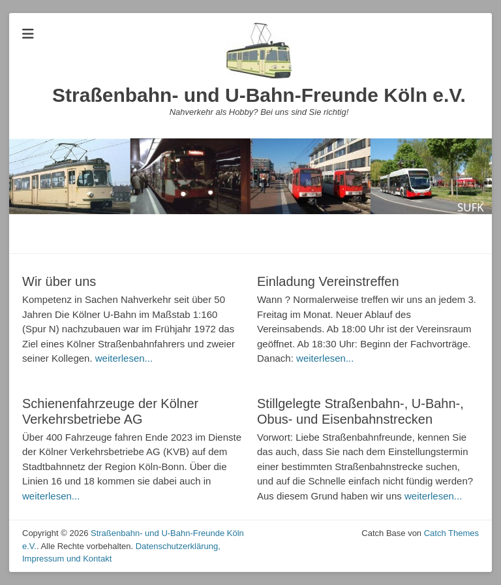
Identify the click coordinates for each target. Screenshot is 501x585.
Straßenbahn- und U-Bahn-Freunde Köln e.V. (259, 95)
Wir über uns (59, 281)
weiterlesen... (124, 358)
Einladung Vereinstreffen (328, 281)
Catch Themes (451, 533)
